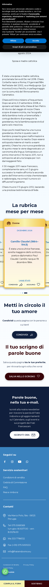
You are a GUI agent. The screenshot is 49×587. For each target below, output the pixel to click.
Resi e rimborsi (10, 492)
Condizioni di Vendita (11, 565)
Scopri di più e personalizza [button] (24, 47)
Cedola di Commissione (15, 482)
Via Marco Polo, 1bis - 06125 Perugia (21, 517)
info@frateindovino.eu (19, 551)
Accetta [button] (35, 41)
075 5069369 (18, 525)
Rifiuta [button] (13, 41)
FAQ (5, 487)
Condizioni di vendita (14, 477)
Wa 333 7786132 (16, 538)
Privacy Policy (28, 565)
